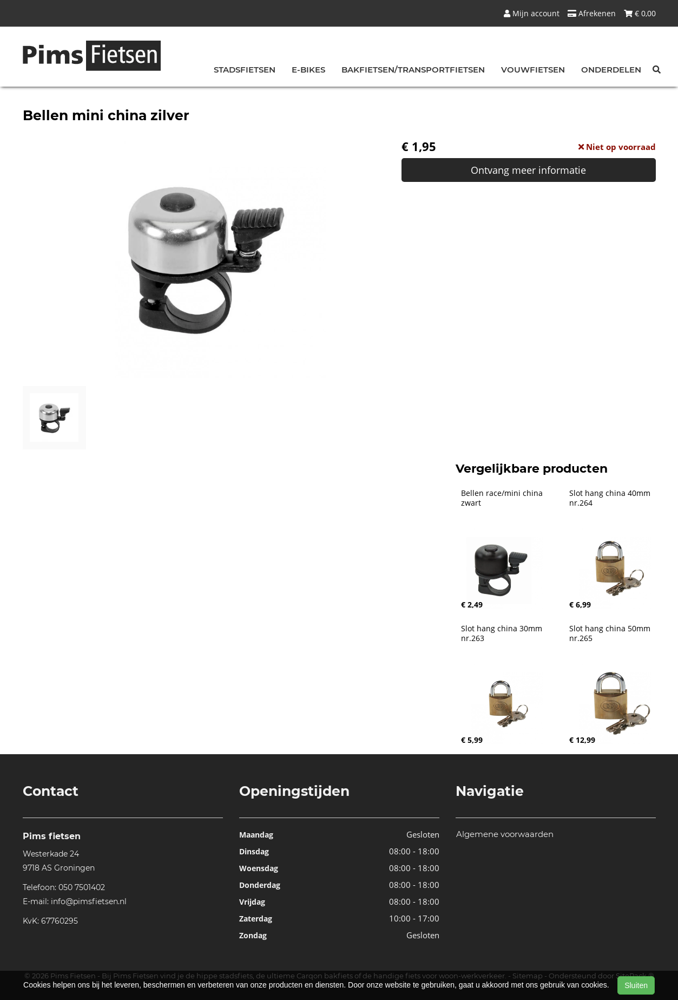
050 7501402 (81, 887)
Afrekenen (592, 13)
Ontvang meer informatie (528, 170)
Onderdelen (611, 69)
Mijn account (531, 13)
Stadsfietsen (244, 69)
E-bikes (308, 69)
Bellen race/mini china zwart (503, 498)
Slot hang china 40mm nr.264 (611, 498)
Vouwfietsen (533, 69)
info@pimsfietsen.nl (89, 901)
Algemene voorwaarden (505, 834)
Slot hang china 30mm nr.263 (502, 633)
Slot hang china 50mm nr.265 (611, 633)
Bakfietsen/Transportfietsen (413, 69)
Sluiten (636, 985)
